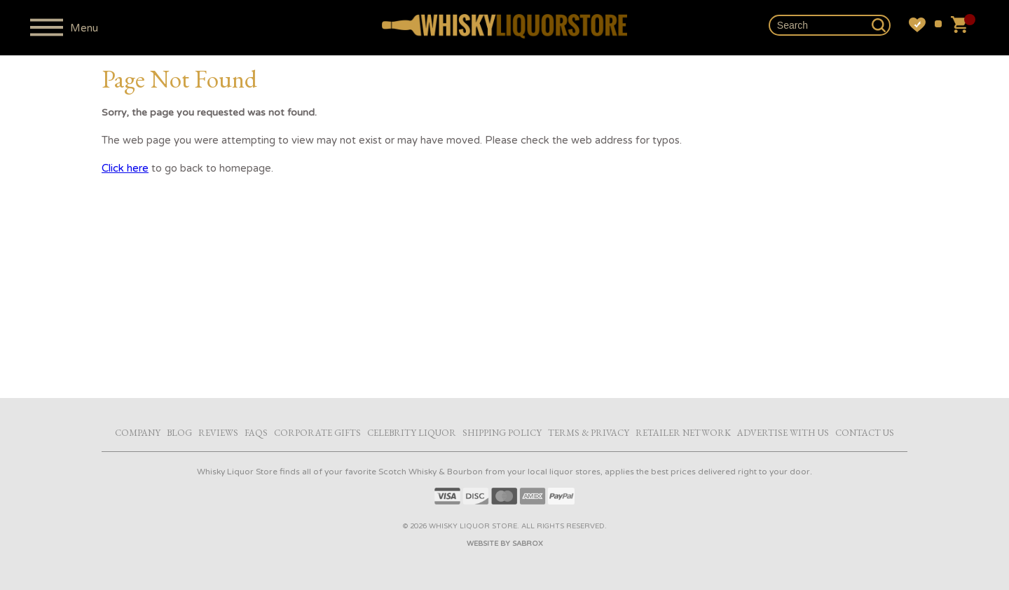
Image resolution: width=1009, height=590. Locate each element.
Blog (179, 432)
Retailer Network (683, 432)
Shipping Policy (502, 432)
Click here (125, 168)
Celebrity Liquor (411, 432)
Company (137, 432)
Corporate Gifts (317, 432)
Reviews (218, 432)
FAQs (256, 432)
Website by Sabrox (505, 544)
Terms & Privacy (588, 432)
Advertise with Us (783, 432)
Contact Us (864, 432)
